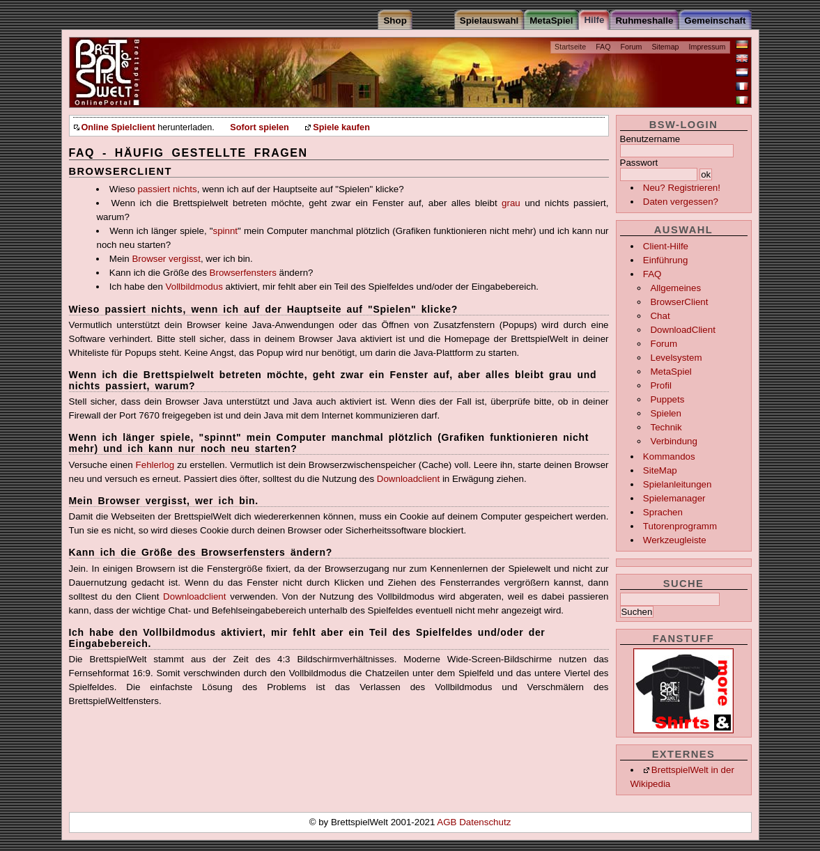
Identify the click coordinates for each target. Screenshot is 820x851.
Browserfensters (243, 272)
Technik (665, 427)
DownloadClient (682, 330)
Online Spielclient (118, 127)
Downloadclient (408, 479)
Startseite (570, 46)
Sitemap (665, 46)
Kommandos (669, 456)
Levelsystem (676, 357)
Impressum (707, 46)
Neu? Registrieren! (681, 187)
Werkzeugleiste (674, 540)
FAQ (603, 46)
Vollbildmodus (194, 286)
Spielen (665, 413)
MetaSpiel (670, 371)
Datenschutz (485, 822)
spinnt (225, 231)
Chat (660, 316)
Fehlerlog (155, 465)
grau (511, 203)
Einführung (665, 260)
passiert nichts (167, 189)
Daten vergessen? (680, 201)
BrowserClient (679, 302)
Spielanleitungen (677, 484)
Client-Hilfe (665, 246)
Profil (660, 385)
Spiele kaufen (341, 127)
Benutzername (650, 139)
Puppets (667, 399)
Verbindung (673, 441)
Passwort (639, 162)
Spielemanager (674, 498)
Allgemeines (675, 288)
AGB (448, 822)
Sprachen (663, 512)
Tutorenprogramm (680, 526)
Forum (631, 46)
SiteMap (660, 470)
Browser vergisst (166, 258)
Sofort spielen (259, 127)
